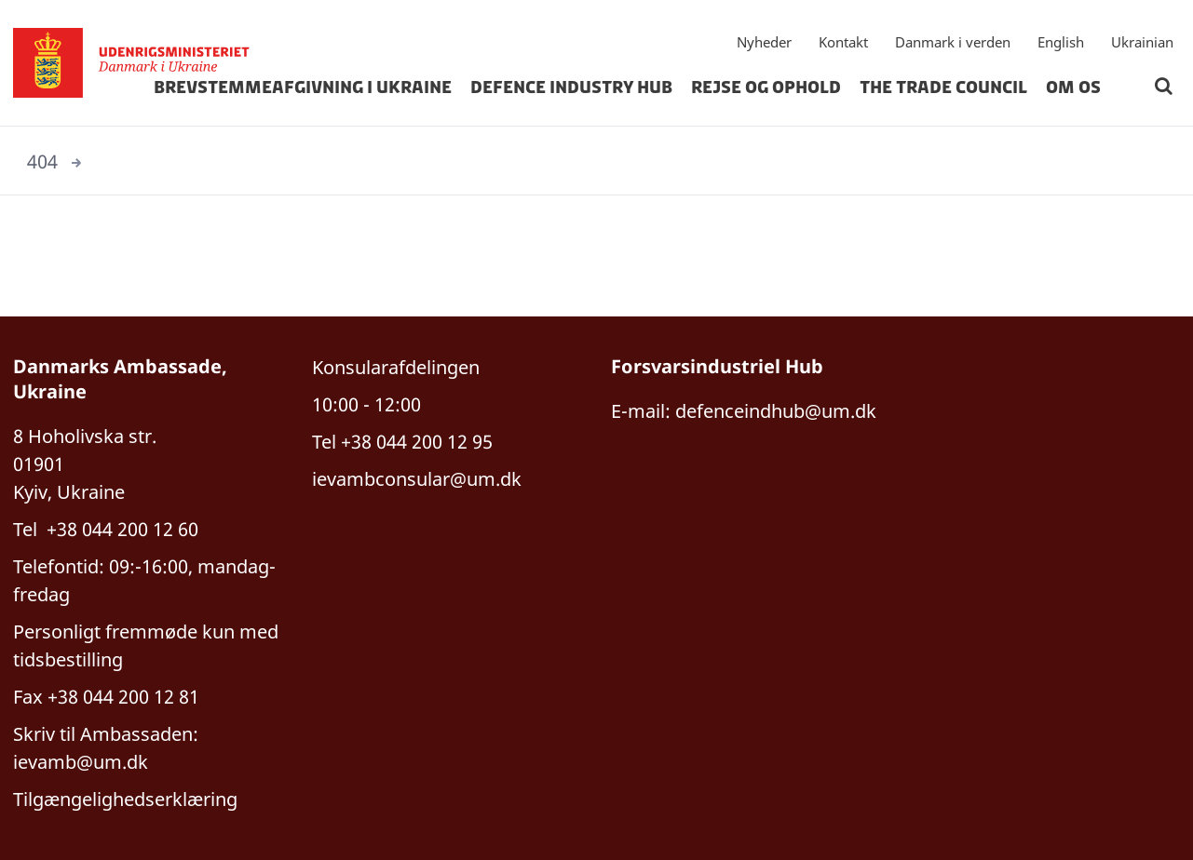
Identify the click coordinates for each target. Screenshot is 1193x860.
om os (1073, 87)
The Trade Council (943, 87)
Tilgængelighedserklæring (125, 799)
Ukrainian (1142, 42)
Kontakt (843, 42)
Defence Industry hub (571, 87)
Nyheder (764, 42)
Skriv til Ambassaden (103, 733)
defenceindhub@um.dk (775, 410)
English (1060, 42)
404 (42, 161)
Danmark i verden (952, 42)
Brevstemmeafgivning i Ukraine (303, 87)
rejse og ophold (766, 87)
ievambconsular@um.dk (417, 478)
